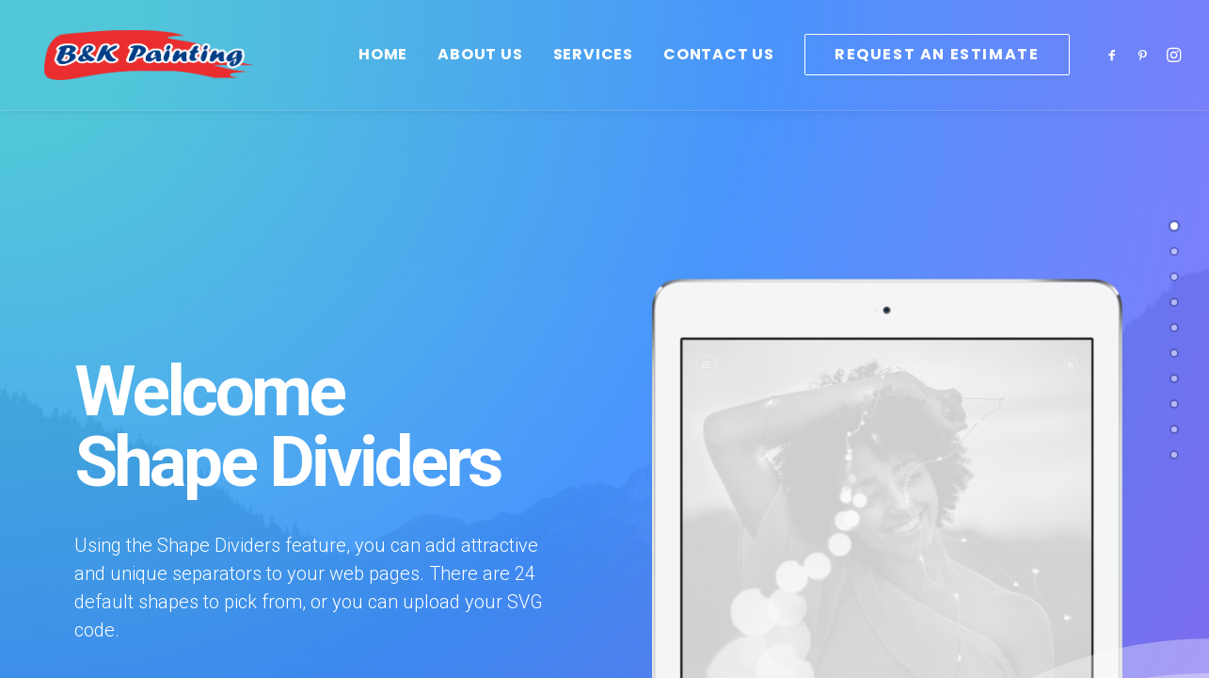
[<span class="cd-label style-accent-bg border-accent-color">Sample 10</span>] (1174, 455)
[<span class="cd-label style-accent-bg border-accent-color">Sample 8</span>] (1174, 328)
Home (382, 69)
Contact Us (718, 69)
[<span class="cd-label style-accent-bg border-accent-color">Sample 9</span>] (1174, 429)
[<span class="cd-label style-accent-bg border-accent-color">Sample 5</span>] (1174, 404)
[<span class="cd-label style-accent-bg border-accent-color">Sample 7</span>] (1174, 277)
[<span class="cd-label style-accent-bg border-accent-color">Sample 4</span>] (1174, 302)
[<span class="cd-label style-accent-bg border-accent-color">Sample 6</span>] (1174, 353)
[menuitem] (383, 69)
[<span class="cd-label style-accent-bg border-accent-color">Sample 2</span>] (1174, 251)
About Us (479, 69)
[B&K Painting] (178, 69)
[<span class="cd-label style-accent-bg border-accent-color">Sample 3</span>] (1174, 378)
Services (593, 69)
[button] (1115, 69)
